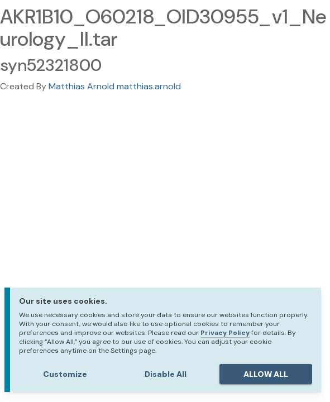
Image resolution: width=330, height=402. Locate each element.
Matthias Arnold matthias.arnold (115, 86)
